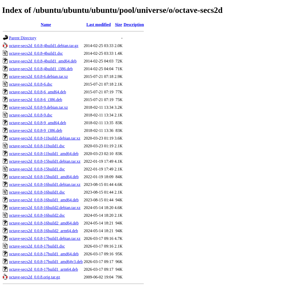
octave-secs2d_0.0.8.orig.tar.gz (34, 277)
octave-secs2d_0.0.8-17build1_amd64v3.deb (46, 261)
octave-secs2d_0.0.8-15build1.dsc (37, 169)
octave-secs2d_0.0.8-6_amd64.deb (37, 92)
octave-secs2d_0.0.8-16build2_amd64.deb (44, 223)
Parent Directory (22, 38)
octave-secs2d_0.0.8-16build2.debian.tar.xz (45, 207)
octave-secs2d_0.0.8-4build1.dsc (36, 53)
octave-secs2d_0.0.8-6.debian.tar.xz (38, 76)
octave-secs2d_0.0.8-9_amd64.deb (37, 123)
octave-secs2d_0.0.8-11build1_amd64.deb (43, 153)
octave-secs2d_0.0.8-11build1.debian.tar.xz (44, 138)
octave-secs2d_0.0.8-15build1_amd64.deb (44, 177)
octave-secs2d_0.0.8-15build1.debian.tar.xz (45, 161)
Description (134, 24)
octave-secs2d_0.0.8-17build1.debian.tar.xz (45, 238)
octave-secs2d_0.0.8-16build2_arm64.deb (43, 231)
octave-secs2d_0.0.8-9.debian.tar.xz (38, 107)
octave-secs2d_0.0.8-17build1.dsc (37, 246)
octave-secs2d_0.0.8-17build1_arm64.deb (43, 269)
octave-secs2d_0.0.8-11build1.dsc (37, 146)
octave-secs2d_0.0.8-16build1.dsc (37, 192)
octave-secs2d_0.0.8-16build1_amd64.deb (44, 200)
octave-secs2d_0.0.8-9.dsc (30, 115)
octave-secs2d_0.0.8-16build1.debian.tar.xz (45, 184)
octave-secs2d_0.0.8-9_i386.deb (35, 130)
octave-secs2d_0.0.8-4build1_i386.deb (41, 69)
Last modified (98, 24)
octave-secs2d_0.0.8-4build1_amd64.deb (43, 61)
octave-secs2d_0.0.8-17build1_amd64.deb (44, 254)
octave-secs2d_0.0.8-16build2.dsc (37, 215)
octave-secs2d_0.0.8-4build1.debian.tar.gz (43, 45)
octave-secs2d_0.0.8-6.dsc (30, 84)
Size (118, 24)
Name (46, 24)
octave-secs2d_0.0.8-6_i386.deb (35, 99)
